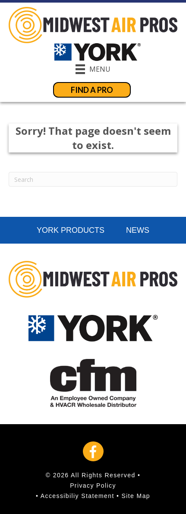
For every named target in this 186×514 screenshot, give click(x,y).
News (137, 230)
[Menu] (93, 69)
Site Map (136, 495)
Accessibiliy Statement (77, 495)
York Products (70, 230)
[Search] (93, 179)
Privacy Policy (93, 485)
